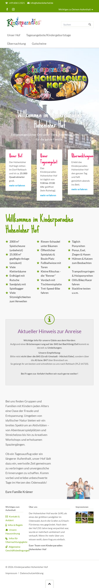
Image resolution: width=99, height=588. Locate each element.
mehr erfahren (17, 185)
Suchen (90, 24)
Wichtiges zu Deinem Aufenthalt (75, 9)
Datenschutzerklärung (31, 573)
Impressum (11, 573)
